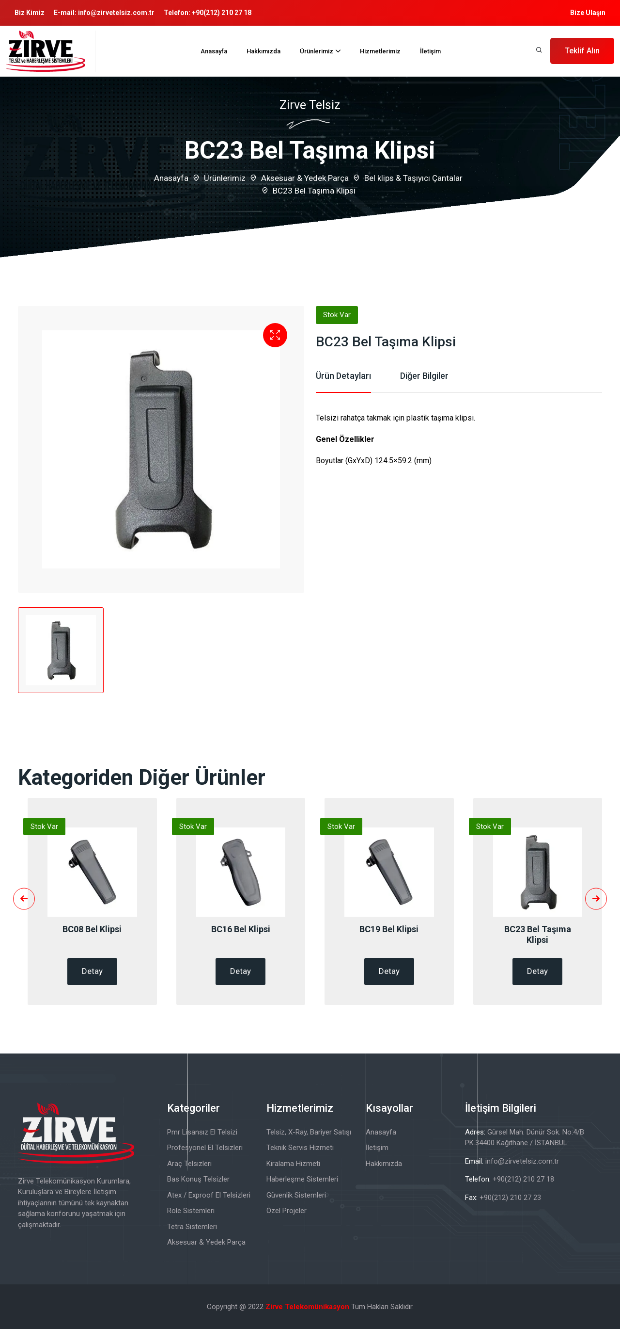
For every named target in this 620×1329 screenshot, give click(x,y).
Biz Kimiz (30, 12)
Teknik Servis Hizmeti (300, 1147)
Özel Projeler (286, 1210)
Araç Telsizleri (189, 1163)
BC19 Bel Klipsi (388, 929)
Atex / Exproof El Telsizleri (208, 1195)
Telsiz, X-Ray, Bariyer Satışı (308, 1132)
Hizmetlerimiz (380, 51)
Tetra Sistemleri (192, 1226)
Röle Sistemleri (191, 1210)
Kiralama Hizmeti (293, 1163)
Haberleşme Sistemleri (302, 1179)
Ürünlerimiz (316, 51)
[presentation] (24, 899)
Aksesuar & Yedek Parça (305, 178)
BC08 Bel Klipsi (92, 929)
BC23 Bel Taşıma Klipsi (537, 934)
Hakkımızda (263, 51)
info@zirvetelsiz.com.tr (116, 12)
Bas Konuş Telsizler (198, 1179)
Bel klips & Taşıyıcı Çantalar (413, 178)
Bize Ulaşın (587, 12)
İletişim (430, 51)
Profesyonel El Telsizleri (205, 1147)
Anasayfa (214, 51)
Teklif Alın (582, 50)
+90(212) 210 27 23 (510, 1197)
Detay (92, 971)
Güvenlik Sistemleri (296, 1195)
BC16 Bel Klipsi (240, 929)
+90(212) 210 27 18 (221, 12)
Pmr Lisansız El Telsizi (202, 1132)
